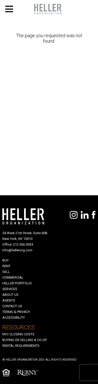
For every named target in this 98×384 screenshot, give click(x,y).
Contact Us (12, 306)
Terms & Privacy (16, 312)
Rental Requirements (20, 346)
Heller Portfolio (17, 283)
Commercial (13, 277)
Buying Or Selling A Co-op (24, 340)
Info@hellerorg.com (17, 250)
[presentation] (33, 203)
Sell (6, 272)
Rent (6, 266)
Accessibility (13, 317)
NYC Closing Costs (18, 334)
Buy (5, 260)
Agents (8, 300)
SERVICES (9, 289)
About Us (10, 295)
